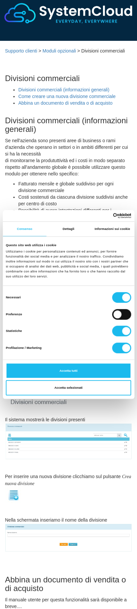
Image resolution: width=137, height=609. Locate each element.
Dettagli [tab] (68, 229)
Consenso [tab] (24, 229)
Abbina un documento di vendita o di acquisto (65, 103)
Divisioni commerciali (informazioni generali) (63, 89)
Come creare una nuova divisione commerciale (67, 96)
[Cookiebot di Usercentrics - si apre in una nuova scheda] (102, 215)
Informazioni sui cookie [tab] (112, 229)
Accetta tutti (68, 370)
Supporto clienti (21, 50)
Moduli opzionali (59, 50)
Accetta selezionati (68, 387)
